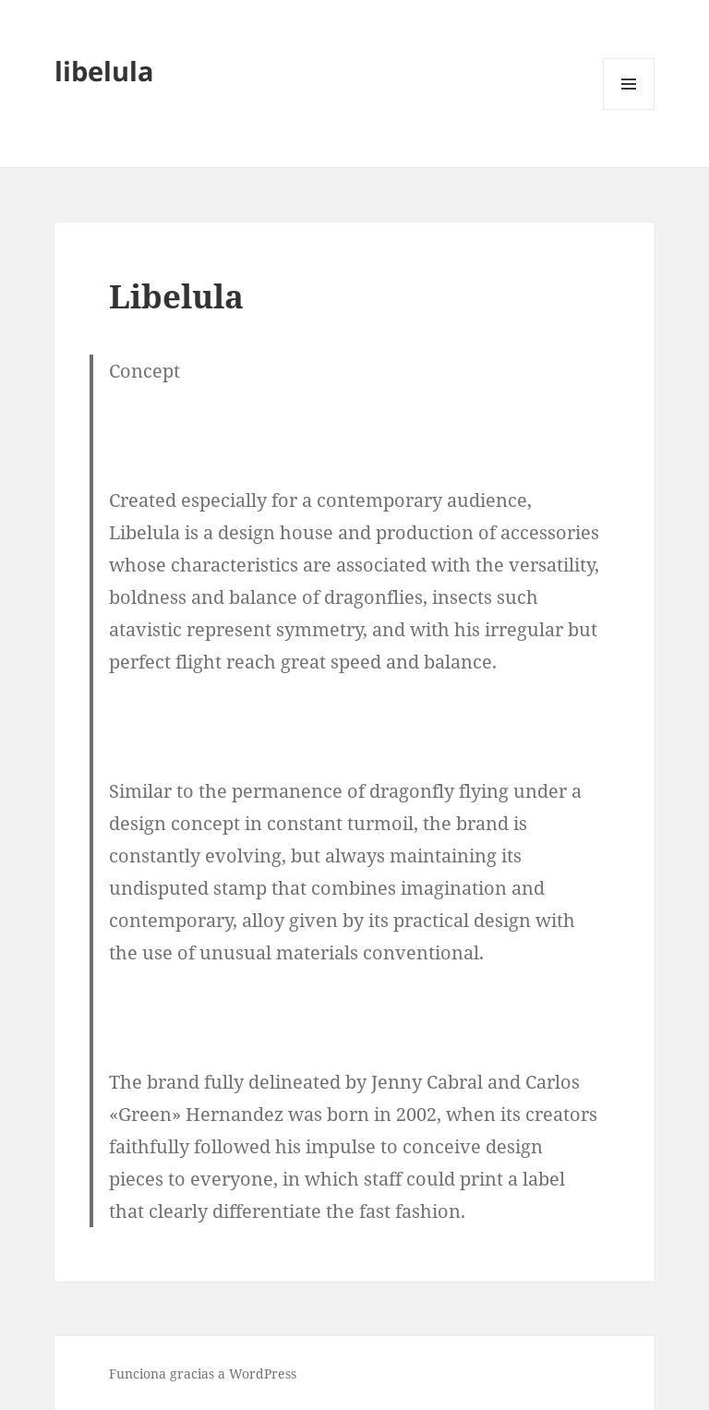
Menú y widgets (629, 109)
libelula (104, 71)
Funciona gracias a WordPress (202, 1373)
